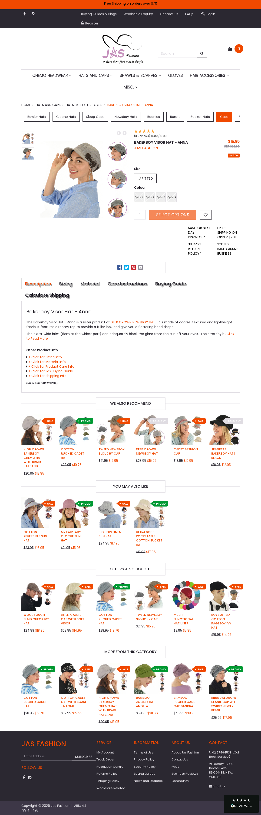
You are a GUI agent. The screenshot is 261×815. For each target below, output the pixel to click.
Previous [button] (118, 133)
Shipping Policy (107, 781)
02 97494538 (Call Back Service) (224, 754)
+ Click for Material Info (47, 362)
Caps (224, 116)
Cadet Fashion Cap (186, 451)
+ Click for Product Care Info (51, 366)
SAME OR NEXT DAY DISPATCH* (199, 233)
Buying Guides (144, 773)
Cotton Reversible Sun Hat (35, 536)
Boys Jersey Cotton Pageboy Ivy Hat (221, 621)
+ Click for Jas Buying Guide (50, 371)
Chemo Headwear (52, 75)
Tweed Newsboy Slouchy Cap (112, 451)
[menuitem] (120, 268)
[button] (241, 804)
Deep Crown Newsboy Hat (147, 451)
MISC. (131, 87)
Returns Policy (106, 773)
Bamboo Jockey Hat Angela (145, 701)
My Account (105, 752)
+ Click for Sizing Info (45, 357)
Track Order (105, 759)
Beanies (153, 116)
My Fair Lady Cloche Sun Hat (71, 536)
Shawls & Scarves (140, 75)
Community (180, 781)
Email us (217, 786)
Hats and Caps (96, 75)
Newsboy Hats (126, 116)
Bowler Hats (36, 116)
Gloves (175, 75)
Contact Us (169, 14)
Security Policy (144, 766)
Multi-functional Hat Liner (183, 619)
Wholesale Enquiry (138, 14)
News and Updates (148, 781)
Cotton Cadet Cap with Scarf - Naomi (74, 701)
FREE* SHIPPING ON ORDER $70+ (227, 233)
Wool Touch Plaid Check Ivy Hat (36, 619)
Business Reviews (185, 773)
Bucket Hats (200, 116)
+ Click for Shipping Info (47, 375)
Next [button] (124, 133)
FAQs (189, 14)
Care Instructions (127, 284)
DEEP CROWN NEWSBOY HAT (133, 322)
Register (89, 23)
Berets (175, 116)
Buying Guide (170, 284)
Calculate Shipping (47, 295)
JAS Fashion (146, 148)
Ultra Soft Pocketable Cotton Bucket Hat (149, 538)
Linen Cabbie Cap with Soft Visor (73, 619)
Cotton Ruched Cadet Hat (72, 453)
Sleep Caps (95, 116)
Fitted (145, 178)
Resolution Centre (109, 766)
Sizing (66, 284)
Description (38, 284)
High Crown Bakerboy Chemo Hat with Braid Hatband (33, 458)
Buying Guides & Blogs (99, 14)
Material (90, 284)
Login (208, 14)
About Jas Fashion (185, 752)
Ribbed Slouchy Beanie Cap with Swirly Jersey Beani (224, 704)
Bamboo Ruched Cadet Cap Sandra (185, 701)
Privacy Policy (144, 759)
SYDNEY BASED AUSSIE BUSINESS (227, 249)
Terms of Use (144, 752)
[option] (84, 173)
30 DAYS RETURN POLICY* (194, 249)
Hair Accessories (209, 75)
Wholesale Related (110, 788)
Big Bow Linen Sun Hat (110, 534)
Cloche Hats (66, 116)
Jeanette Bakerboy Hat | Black (223, 453)
